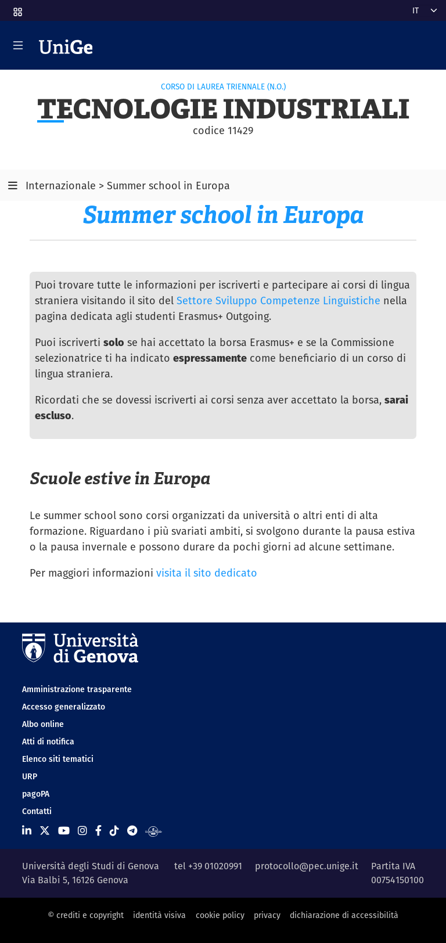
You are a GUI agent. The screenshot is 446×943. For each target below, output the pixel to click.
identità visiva (159, 915)
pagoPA (35, 794)
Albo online (43, 724)
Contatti (37, 811)
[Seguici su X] (44, 830)
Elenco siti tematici (57, 759)
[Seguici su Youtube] (64, 830)
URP (29, 776)
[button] (16, 8)
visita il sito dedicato (206, 573)
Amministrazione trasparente (77, 689)
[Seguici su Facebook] (98, 830)
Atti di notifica (48, 741)
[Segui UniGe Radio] (153, 830)
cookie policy (220, 915)
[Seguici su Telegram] (132, 830)
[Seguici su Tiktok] (114, 830)
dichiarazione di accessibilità (344, 915)
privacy (267, 915)
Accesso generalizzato (63, 706)
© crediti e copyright (86, 915)
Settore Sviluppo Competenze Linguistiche (278, 300)
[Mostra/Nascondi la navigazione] (18, 45)
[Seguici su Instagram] (82, 830)
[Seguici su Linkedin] (26, 830)
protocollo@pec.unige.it (306, 866)
